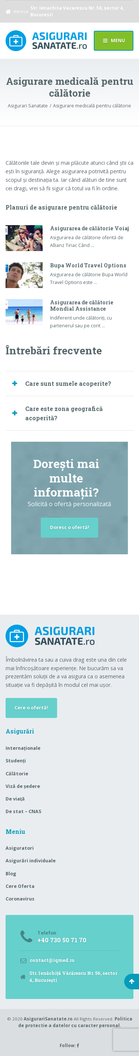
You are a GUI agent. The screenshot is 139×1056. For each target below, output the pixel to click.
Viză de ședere (23, 786)
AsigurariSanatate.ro (48, 1019)
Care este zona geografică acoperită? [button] (64, 413)
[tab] (69, 383)
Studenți (16, 761)
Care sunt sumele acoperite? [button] (68, 383)
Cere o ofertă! (31, 708)
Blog (11, 873)
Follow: (69, 1045)
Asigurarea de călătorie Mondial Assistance (81, 305)
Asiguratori (20, 848)
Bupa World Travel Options (88, 265)
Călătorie (17, 774)
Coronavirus (20, 899)
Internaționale (23, 748)
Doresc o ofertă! (69, 527)
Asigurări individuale (31, 861)
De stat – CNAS (23, 811)
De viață (15, 799)
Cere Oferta (20, 886)
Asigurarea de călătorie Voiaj (89, 228)
